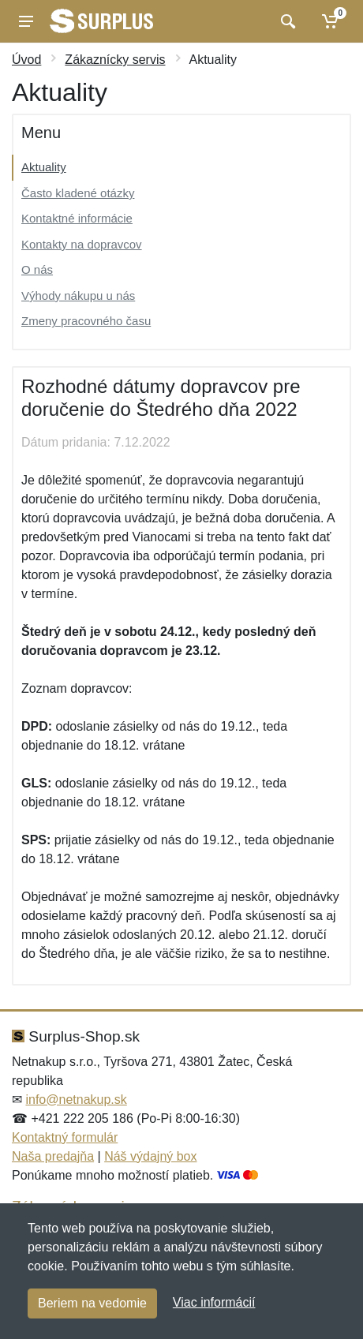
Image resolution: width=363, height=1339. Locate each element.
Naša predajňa (53, 1156)
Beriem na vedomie (92, 1303)
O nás (37, 269)
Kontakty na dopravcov (81, 244)
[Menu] (26, 21)
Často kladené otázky (77, 193)
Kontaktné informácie (77, 218)
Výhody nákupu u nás (78, 295)
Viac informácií (214, 1302)
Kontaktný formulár (65, 1137)
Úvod (26, 59)
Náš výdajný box (150, 1156)
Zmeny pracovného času (86, 320)
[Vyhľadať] (286, 21)
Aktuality (43, 167)
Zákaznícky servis (115, 59)
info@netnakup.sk (75, 1099)
